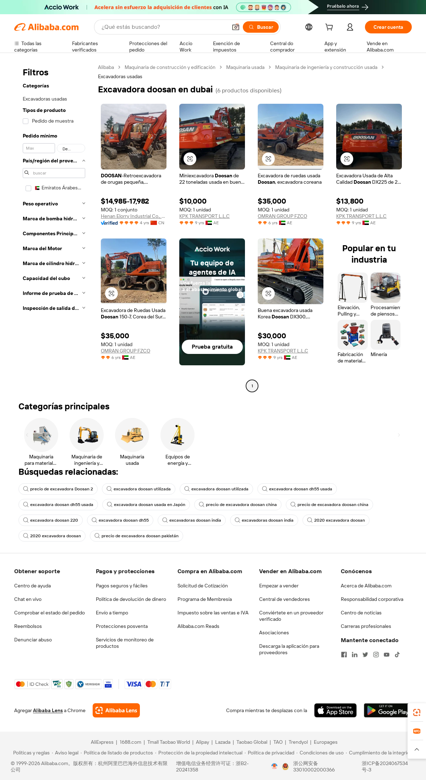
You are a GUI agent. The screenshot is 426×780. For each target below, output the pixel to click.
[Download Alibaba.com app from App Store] (335, 710)
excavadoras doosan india (191, 520)
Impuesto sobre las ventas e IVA (213, 612)
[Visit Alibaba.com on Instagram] (376, 654)
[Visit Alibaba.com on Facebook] (344, 654)
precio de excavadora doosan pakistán (136, 536)
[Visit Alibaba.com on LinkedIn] (354, 654)
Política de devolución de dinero (131, 599)
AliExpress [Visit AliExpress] (102, 742)
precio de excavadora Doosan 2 (58, 489)
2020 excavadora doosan (336, 520)
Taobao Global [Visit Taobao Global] (251, 742)
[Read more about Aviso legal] (65, 752)
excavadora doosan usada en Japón (146, 504)
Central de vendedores (284, 599)
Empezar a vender (279, 585)
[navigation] (53, 227)
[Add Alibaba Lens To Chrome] (116, 710)
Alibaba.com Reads (198, 626)
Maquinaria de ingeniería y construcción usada (326, 67)
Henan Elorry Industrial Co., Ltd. (133, 216)
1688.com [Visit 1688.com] (130, 742)
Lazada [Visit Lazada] (222, 742)
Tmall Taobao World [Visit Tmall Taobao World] (168, 742)
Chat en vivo (28, 599)
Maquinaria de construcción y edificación (170, 67)
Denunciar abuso (33, 639)
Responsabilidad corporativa (372, 599)
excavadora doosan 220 (50, 520)
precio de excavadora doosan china (238, 504)
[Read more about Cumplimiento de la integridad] (380, 752)
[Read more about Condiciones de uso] (320, 752)
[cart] (330, 28)
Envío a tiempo (112, 612)
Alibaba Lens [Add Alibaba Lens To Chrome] (48, 710)
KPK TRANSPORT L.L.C (204, 216)
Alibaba (106, 67)
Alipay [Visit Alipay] (202, 742)
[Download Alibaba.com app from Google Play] (388, 710)
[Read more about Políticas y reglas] (30, 752)
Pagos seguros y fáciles (122, 585)
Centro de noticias (361, 612)
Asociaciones (274, 632)
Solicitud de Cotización (203, 585)
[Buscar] (261, 27)
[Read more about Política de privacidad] (269, 752)
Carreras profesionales (366, 626)
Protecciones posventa (122, 626)
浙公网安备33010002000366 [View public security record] (314, 766)
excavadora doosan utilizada (138, 489)
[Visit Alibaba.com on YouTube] (386, 654)
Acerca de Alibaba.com (366, 585)
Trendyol (298, 742)
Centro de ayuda (32, 585)
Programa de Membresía (205, 599)
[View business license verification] (274, 766)
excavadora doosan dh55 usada (297, 489)
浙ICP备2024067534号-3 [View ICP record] (385, 766)
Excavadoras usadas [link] (120, 76)
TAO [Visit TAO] (278, 742)
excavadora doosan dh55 (120, 520)
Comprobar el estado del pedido (49, 612)
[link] (417, 712)
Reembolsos (28, 626)
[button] (235, 27)
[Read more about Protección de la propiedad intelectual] (198, 752)
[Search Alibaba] (164, 27)
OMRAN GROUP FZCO (282, 216)
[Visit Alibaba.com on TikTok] (397, 654)
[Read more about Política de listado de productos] (117, 752)
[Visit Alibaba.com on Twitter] (365, 654)
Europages (326, 742)
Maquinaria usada (245, 67)
